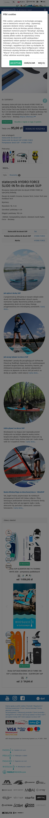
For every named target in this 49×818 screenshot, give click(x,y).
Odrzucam (29, 63)
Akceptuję (15, 63)
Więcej (41, 63)
